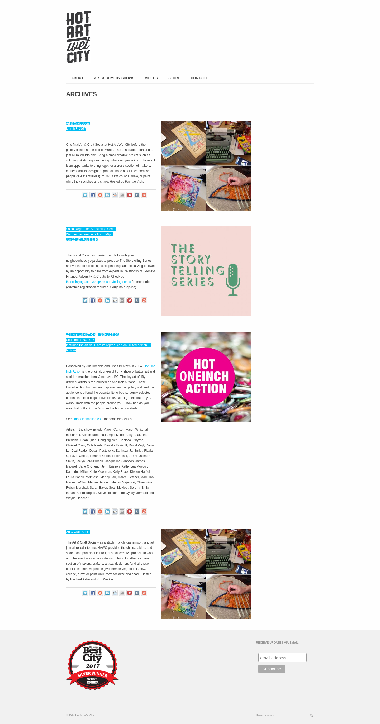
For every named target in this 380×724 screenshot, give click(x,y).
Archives (81, 94)
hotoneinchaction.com (88, 419)
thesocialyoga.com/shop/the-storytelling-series (98, 282)
